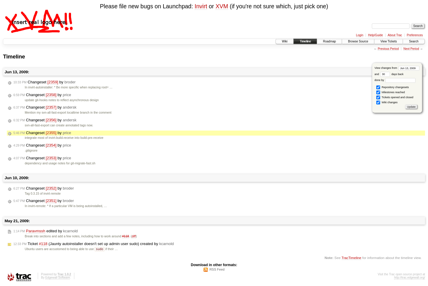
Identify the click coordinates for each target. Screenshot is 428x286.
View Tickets (388, 41)
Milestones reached (390, 92)
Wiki (284, 41)
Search (413, 41)
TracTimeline (351, 258)
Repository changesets (392, 87)
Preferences (415, 35)
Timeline (305, 41)
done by (395, 80)
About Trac (395, 35)
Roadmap (329, 41)
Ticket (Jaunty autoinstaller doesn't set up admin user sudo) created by (93, 243)
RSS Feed (217, 269)
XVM (221, 6)
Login (359, 35)
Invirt (201, 6)
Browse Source (358, 41)
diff (134, 236)
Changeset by (44, 82)
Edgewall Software (57, 277)
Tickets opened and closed (394, 97)
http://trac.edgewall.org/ (409, 277)
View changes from (396, 67)
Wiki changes (386, 102)
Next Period (411, 48)
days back (391, 74)
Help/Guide (375, 35)
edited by (45, 231)
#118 (125, 236)
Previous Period (388, 48)
